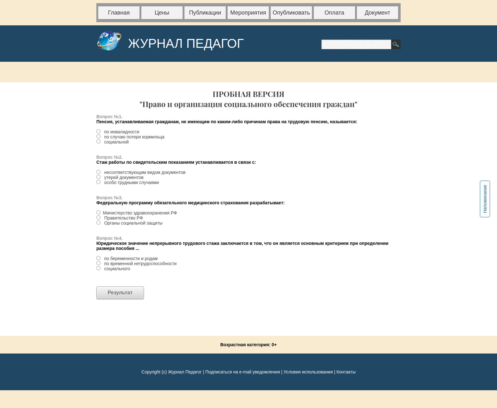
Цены (162, 13)
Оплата (334, 13)
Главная (119, 13)
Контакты (345, 371)
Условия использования (308, 371)
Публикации (205, 13)
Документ (377, 13)
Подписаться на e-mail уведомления (242, 371)
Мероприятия (248, 13)
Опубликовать (291, 13)
